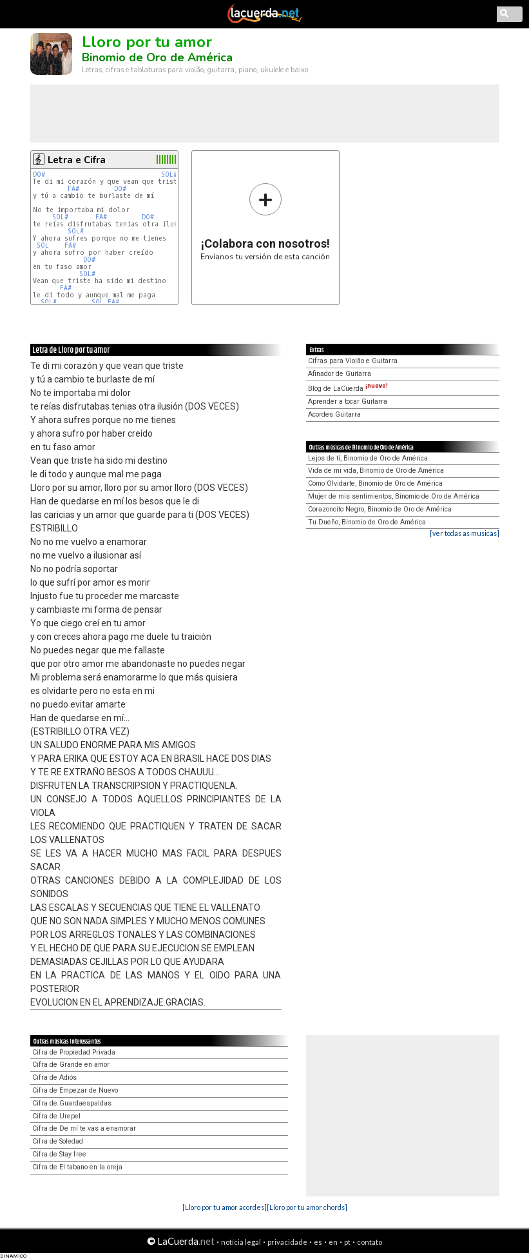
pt (347, 1242)
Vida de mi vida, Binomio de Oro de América (376, 470)
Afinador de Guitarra (339, 374)
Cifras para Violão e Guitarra (353, 361)
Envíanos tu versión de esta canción (265, 221)
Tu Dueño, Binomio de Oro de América (367, 522)
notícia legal (241, 1242)
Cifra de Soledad (57, 1141)
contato (369, 1242)
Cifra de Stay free (59, 1154)
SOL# (169, 174)
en (333, 1242)
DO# (39, 174)
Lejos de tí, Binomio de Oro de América (368, 458)
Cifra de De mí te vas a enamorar (84, 1128)
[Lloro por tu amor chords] (307, 1207)
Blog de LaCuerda (348, 388)
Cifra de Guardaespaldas (71, 1103)
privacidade (287, 1242)
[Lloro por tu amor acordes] (224, 1207)
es (318, 1242)
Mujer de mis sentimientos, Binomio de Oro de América (393, 496)
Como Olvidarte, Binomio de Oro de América (375, 483)
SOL (43, 245)
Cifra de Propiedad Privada (73, 1052)
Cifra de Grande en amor (71, 1064)
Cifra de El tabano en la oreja (77, 1167)
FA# (73, 188)
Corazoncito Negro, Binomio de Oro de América (380, 509)
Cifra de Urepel (56, 1116)
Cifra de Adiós (54, 1077)
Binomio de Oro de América (157, 57)
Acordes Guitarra (334, 414)
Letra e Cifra (77, 160)
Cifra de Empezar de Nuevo (75, 1090)
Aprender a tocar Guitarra (347, 401)
